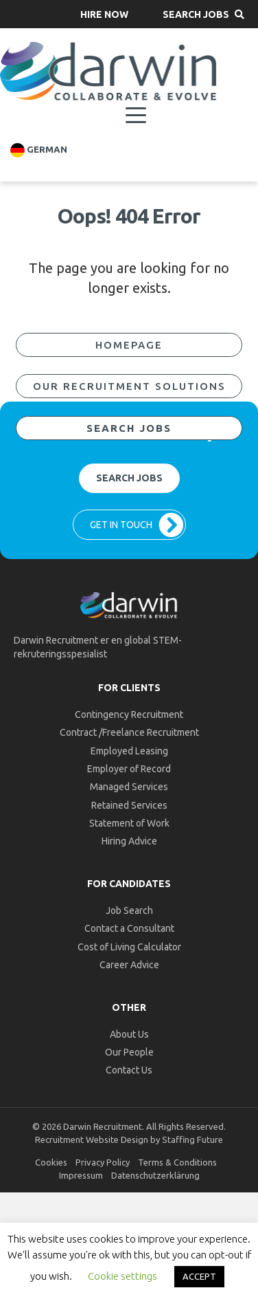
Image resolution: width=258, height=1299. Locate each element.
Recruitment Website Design (91, 1139)
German (38, 150)
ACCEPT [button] (199, 1276)
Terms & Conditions (177, 1162)
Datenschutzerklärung (155, 1175)
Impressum (81, 1175)
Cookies (51, 1162)
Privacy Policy (102, 1162)
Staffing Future (192, 1139)
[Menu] (136, 115)
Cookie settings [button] (122, 1276)
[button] (104, 14)
